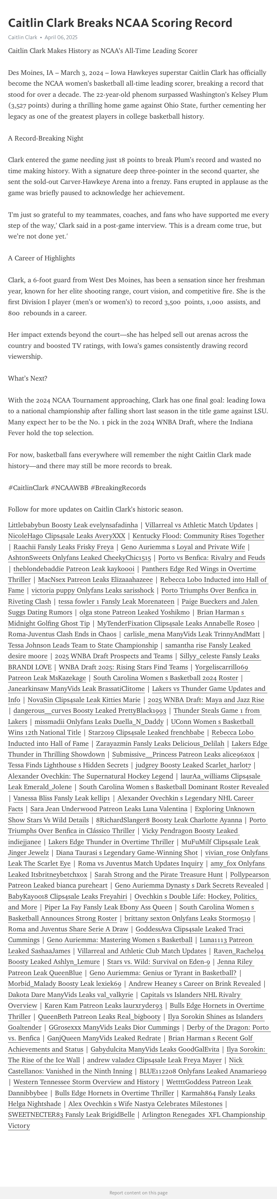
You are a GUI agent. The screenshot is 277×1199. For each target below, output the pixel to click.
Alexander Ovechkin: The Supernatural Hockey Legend (90, 776)
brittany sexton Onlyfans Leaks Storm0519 (187, 918)
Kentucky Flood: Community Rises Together (198, 536)
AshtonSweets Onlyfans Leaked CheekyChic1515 (79, 557)
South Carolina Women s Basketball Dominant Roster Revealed (174, 787)
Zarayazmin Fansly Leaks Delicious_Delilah (160, 743)
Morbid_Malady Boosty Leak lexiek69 (64, 983)
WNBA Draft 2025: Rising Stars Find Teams (123, 667)
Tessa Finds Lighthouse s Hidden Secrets (68, 765)
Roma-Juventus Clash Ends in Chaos (62, 634)
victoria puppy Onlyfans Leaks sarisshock (93, 590)
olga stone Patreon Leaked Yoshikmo (135, 612)
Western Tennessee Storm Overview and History (86, 1082)
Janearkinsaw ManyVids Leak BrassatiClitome (76, 688)
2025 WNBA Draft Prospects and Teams (114, 656)
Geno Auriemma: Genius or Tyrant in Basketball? (163, 973)
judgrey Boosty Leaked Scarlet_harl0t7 (193, 765)
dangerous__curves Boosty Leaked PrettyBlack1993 (89, 710)
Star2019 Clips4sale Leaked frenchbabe (146, 732)
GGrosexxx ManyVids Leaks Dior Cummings (114, 1027)
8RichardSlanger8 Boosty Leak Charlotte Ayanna (169, 820)
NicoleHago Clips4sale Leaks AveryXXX (66, 536)
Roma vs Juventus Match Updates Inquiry (140, 863)
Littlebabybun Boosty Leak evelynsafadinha (73, 525)
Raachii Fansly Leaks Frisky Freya (63, 547)
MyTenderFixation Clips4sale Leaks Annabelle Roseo (176, 623)
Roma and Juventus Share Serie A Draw (68, 929)
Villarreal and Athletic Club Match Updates (142, 951)
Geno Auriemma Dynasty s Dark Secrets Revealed (189, 885)
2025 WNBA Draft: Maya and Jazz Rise (206, 700)
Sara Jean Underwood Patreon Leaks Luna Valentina (108, 809)
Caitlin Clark (22, 37)
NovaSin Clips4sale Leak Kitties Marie (84, 700)
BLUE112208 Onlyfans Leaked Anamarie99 (203, 1071)
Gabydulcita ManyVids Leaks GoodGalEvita (155, 1049)
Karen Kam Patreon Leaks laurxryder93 (104, 1005)
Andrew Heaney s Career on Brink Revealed (195, 983)
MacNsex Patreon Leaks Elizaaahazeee (95, 579)
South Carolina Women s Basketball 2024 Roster (165, 678)
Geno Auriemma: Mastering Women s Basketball (119, 940)
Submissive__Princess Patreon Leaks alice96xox (183, 754)
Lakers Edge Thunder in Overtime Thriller (111, 842)
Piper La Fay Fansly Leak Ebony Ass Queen (108, 907)
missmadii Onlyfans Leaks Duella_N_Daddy (99, 721)
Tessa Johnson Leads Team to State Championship (83, 645)
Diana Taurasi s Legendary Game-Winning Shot (127, 852)
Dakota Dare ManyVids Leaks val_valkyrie (70, 994)
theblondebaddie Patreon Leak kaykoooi (73, 569)
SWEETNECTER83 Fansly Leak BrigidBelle (71, 1114)
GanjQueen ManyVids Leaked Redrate (104, 1038)
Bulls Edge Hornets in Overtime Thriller (114, 1093)
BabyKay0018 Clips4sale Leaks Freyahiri (67, 896)
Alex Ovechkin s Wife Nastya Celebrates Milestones (145, 1104)
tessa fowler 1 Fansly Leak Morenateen (116, 601)
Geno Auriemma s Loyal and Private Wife (183, 547)
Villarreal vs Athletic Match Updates (199, 525)
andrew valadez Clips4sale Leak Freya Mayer (154, 1060)
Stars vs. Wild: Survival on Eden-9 (158, 961)
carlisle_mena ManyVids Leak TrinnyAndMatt (192, 634)
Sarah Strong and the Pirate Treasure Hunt (159, 874)
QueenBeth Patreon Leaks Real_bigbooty (99, 1016)
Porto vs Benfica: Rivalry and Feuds (211, 557)
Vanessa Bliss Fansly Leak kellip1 (61, 798)
